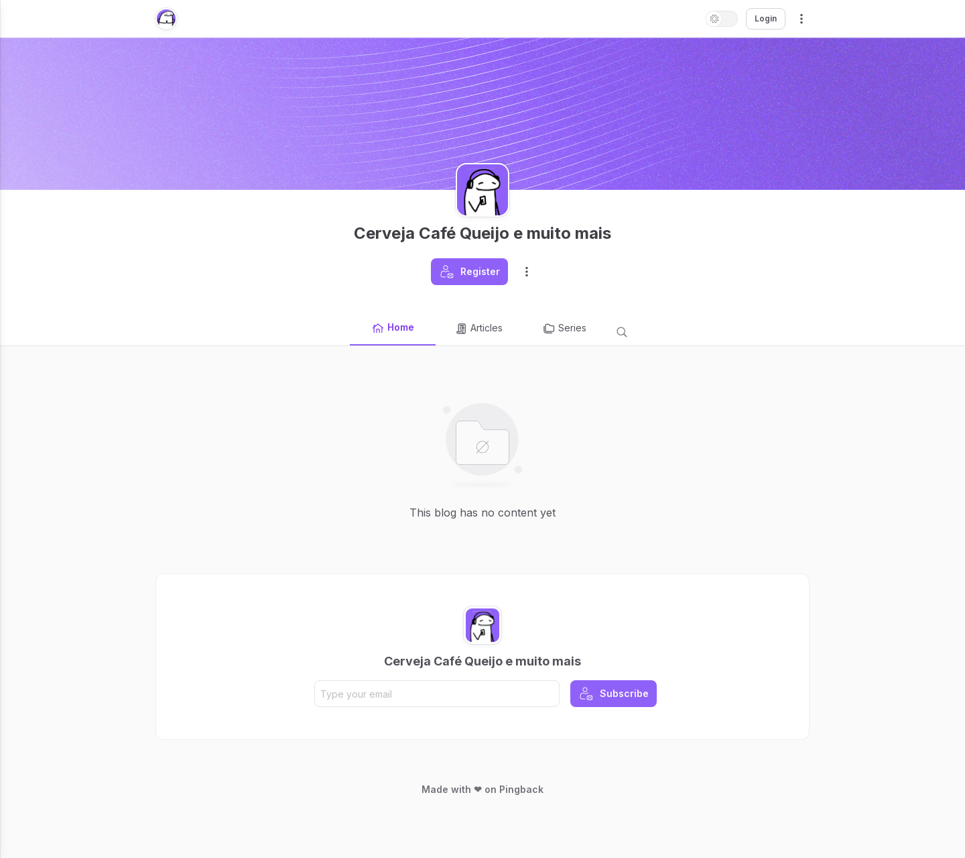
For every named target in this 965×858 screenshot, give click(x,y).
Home (392, 328)
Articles (478, 329)
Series (564, 329)
